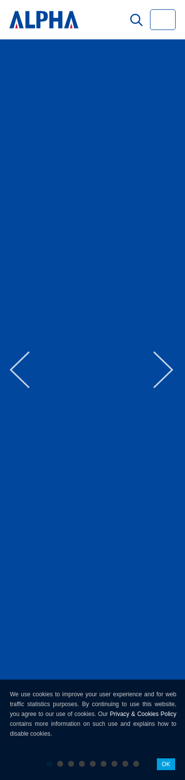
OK (166, 764)
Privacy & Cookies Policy (143, 714)
